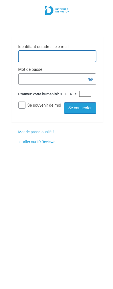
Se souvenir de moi (44, 105)
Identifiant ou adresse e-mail (43, 46)
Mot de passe (30, 69)
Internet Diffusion (57, 18)
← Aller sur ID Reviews (36, 142)
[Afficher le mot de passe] (90, 79)
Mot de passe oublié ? (36, 132)
